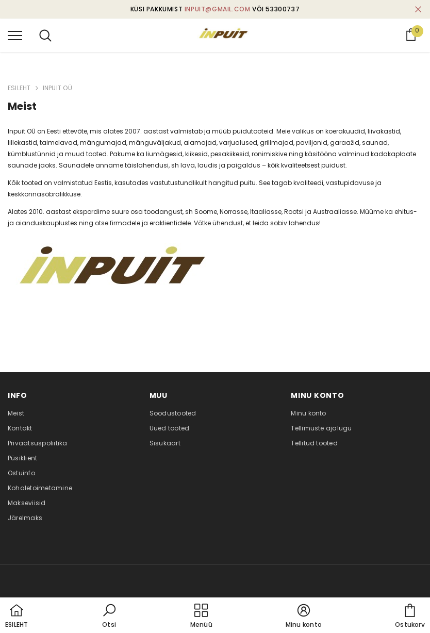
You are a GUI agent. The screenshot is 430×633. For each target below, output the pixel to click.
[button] (109, 616)
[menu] (15, 35)
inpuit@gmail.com (218, 9)
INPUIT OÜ (57, 88)
